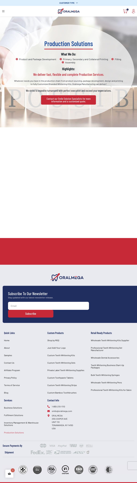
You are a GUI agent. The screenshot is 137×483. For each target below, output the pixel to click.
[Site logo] (68, 11)
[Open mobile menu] (3, 11)
